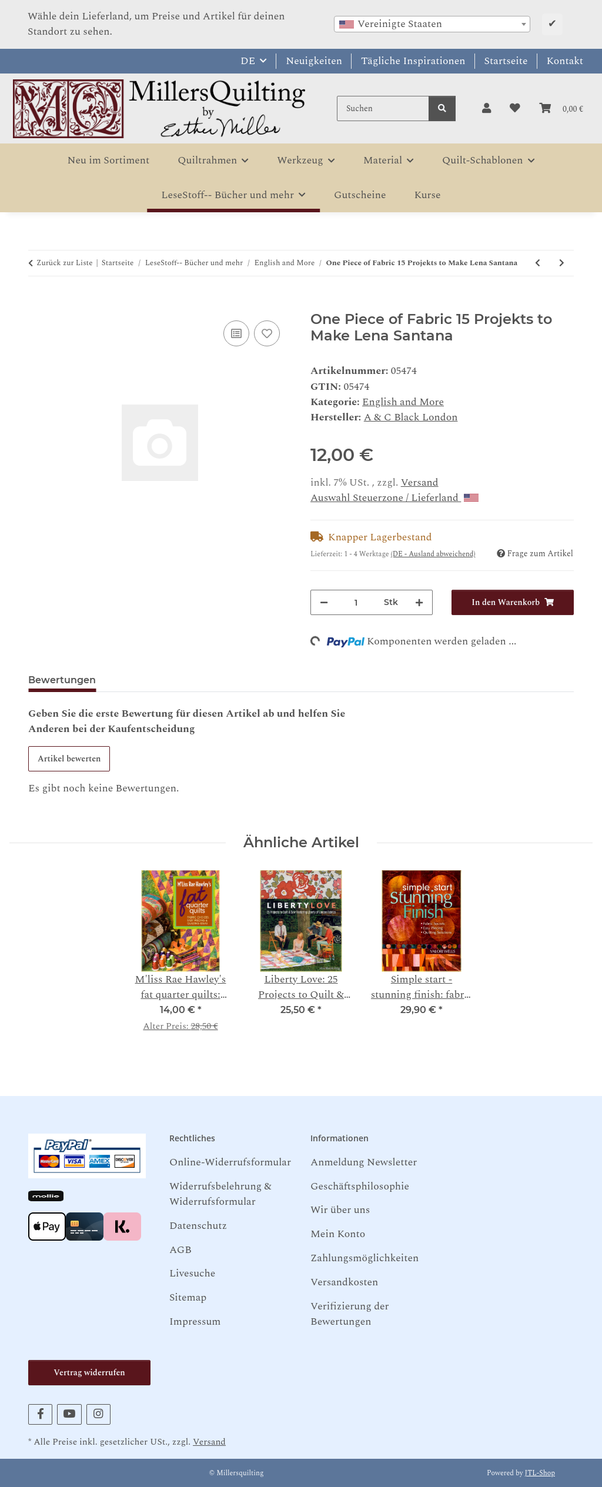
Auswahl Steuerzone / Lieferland (394, 498)
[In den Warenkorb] (37, 303)
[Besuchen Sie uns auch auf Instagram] (98, 1414)
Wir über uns (340, 1210)
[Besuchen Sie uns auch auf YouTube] (69, 1414)
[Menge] (356, 602)
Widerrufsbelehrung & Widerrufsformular (220, 1193)
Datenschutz (198, 1226)
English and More (403, 402)
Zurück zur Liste (64, 263)
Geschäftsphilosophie (359, 1186)
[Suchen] (383, 108)
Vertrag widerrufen (89, 1372)
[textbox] (432, 24)
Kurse (427, 195)
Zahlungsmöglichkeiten (364, 1258)
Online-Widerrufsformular (230, 1162)
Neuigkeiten (314, 61)
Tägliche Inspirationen (413, 61)
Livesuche (192, 1273)
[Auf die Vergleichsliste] (236, 333)
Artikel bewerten (69, 759)
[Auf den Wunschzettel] (267, 333)
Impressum (195, 1321)
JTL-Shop (540, 1473)
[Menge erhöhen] (419, 602)
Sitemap (187, 1297)
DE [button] (247, 61)
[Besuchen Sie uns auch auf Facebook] (40, 1414)
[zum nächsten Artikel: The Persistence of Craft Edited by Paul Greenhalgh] (562, 263)
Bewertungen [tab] (62, 680)
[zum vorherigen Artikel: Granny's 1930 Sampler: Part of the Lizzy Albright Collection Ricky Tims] (538, 263)
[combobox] (432, 24)
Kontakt (565, 61)
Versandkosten (344, 1282)
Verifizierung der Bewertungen (349, 1313)
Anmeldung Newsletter (363, 1162)
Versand (420, 482)
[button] (486, 109)
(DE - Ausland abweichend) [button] (433, 554)
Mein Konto (337, 1234)
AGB (180, 1250)
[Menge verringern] (324, 602)
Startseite (506, 61)
